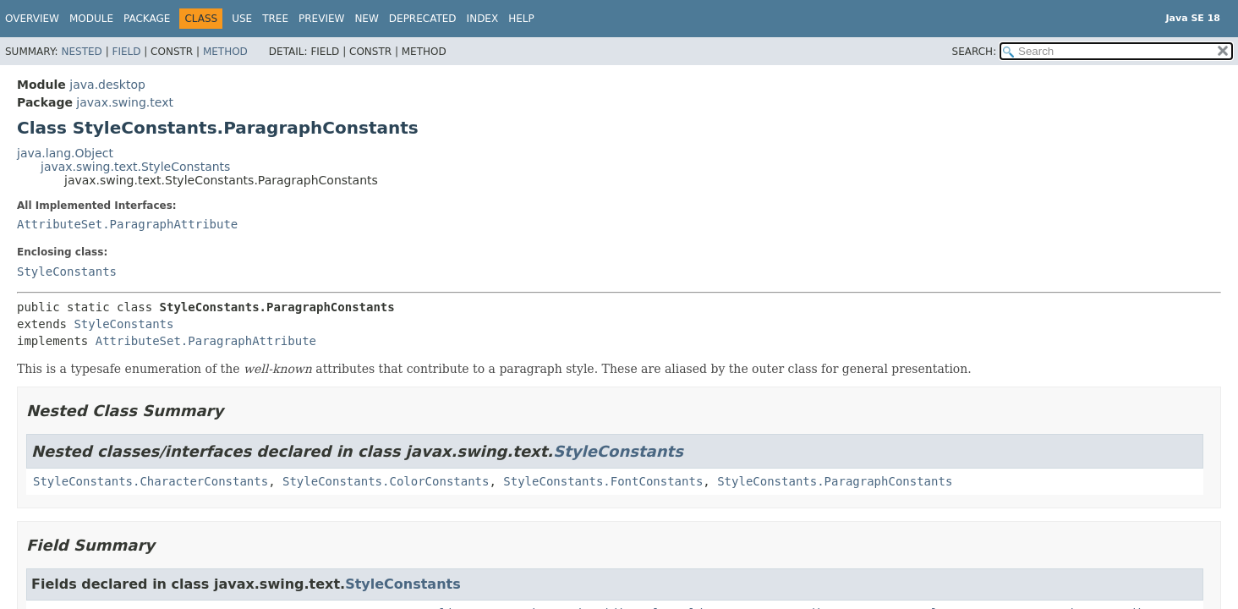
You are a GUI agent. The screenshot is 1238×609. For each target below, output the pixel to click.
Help (521, 19)
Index (483, 19)
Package (146, 19)
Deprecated (423, 19)
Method (225, 52)
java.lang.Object (65, 153)
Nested (81, 52)
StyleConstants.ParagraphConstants (834, 481)
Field (126, 52)
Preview (321, 19)
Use (242, 19)
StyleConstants (67, 271)
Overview (32, 19)
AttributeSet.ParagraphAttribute (127, 224)
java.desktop (107, 84)
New (366, 19)
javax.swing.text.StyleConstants (135, 166)
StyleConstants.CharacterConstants (150, 481)
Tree (275, 19)
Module (91, 19)
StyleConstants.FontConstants (603, 481)
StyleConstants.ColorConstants (385, 481)
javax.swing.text (124, 102)
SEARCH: (974, 52)
